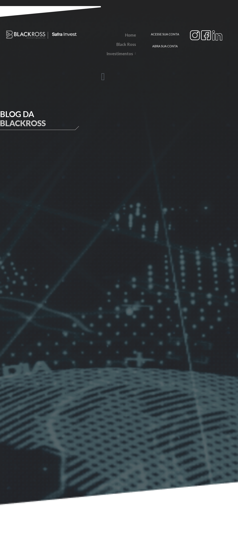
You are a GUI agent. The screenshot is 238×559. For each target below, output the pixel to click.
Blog (132, 62)
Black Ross (126, 44)
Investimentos (121, 53)
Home (130, 35)
